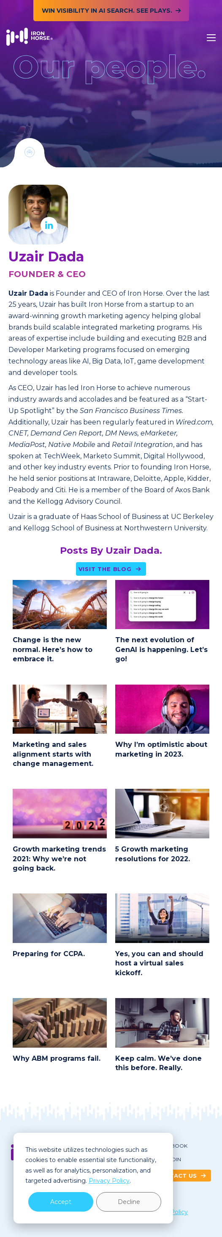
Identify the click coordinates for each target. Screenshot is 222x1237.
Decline (129, 1202)
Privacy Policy (109, 1180)
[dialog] (93, 1178)
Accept (60, 1202)
